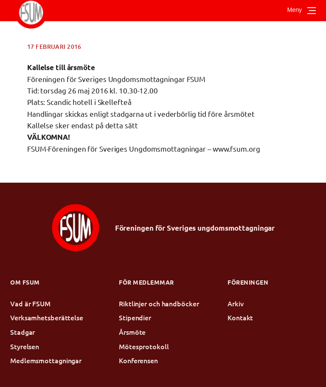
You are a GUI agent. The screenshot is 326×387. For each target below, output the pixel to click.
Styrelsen (24, 346)
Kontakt (240, 317)
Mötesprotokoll (144, 346)
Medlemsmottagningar (46, 360)
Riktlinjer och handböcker (159, 303)
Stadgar (22, 331)
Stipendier (135, 317)
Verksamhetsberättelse (46, 317)
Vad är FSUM (30, 303)
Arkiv (236, 303)
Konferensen (138, 360)
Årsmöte (132, 331)
